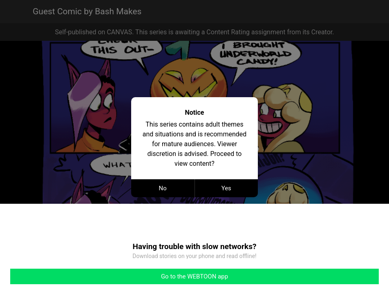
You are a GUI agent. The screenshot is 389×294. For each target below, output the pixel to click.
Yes (226, 188)
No (163, 188)
